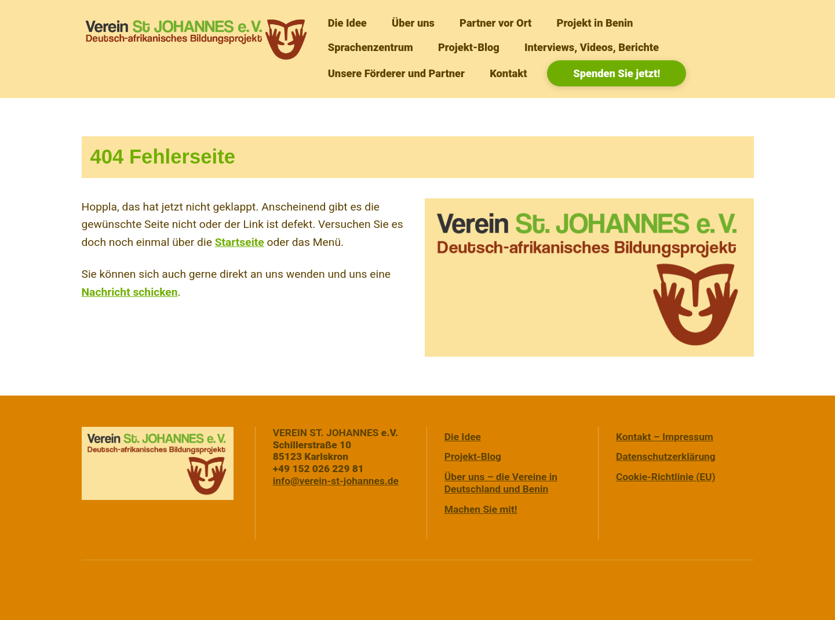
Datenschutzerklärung (666, 456)
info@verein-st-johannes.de (336, 481)
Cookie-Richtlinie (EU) (666, 477)
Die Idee (347, 23)
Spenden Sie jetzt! (616, 73)
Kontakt (508, 73)
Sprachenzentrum (370, 47)
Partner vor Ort (495, 23)
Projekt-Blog (468, 47)
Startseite (239, 242)
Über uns (413, 23)
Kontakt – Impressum (664, 437)
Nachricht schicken (130, 292)
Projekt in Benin (595, 23)
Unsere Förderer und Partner (396, 73)
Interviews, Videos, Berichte (591, 47)
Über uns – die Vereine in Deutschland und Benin (500, 483)
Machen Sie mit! (480, 509)
